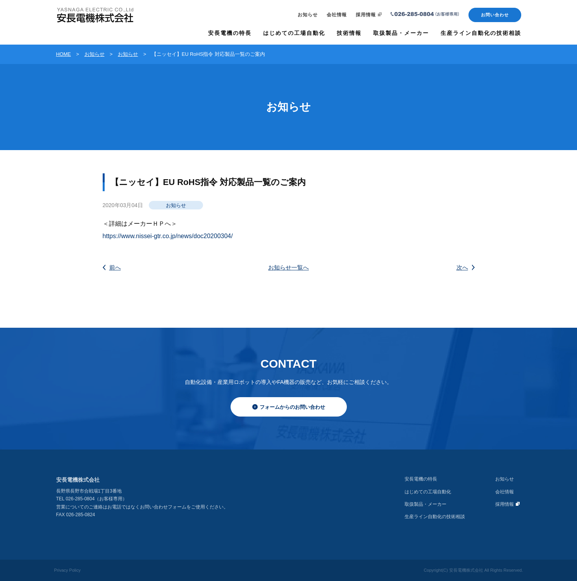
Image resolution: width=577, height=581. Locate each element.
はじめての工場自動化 (428, 492)
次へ (465, 267)
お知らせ (308, 14)
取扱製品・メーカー (425, 504)
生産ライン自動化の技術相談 (435, 516)
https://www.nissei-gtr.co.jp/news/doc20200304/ (168, 236)
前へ (112, 267)
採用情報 (369, 14)
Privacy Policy (67, 570)
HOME (63, 54)
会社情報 (337, 14)
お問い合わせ (495, 14)
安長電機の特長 (421, 479)
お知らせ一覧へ (288, 267)
